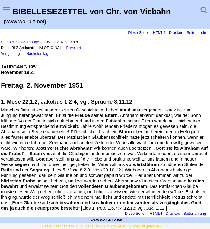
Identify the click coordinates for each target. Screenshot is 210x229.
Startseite (9, 42)
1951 (48, 42)
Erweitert (73, 48)
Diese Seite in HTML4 (146, 32)
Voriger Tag (10, 53)
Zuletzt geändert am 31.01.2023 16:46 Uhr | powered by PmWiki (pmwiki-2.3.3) (105, 226)
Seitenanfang (194, 213)
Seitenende (196, 32)
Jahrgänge (30, 42)
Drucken (176, 32)
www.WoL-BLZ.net (106, 220)
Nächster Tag (37, 53)
